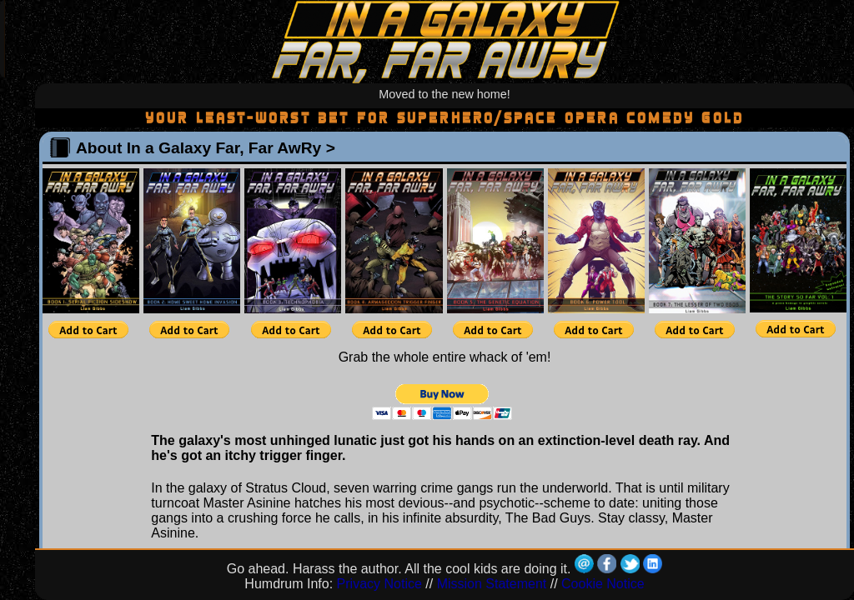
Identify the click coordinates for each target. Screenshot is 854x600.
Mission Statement (492, 584)
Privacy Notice (379, 584)
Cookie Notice (603, 584)
